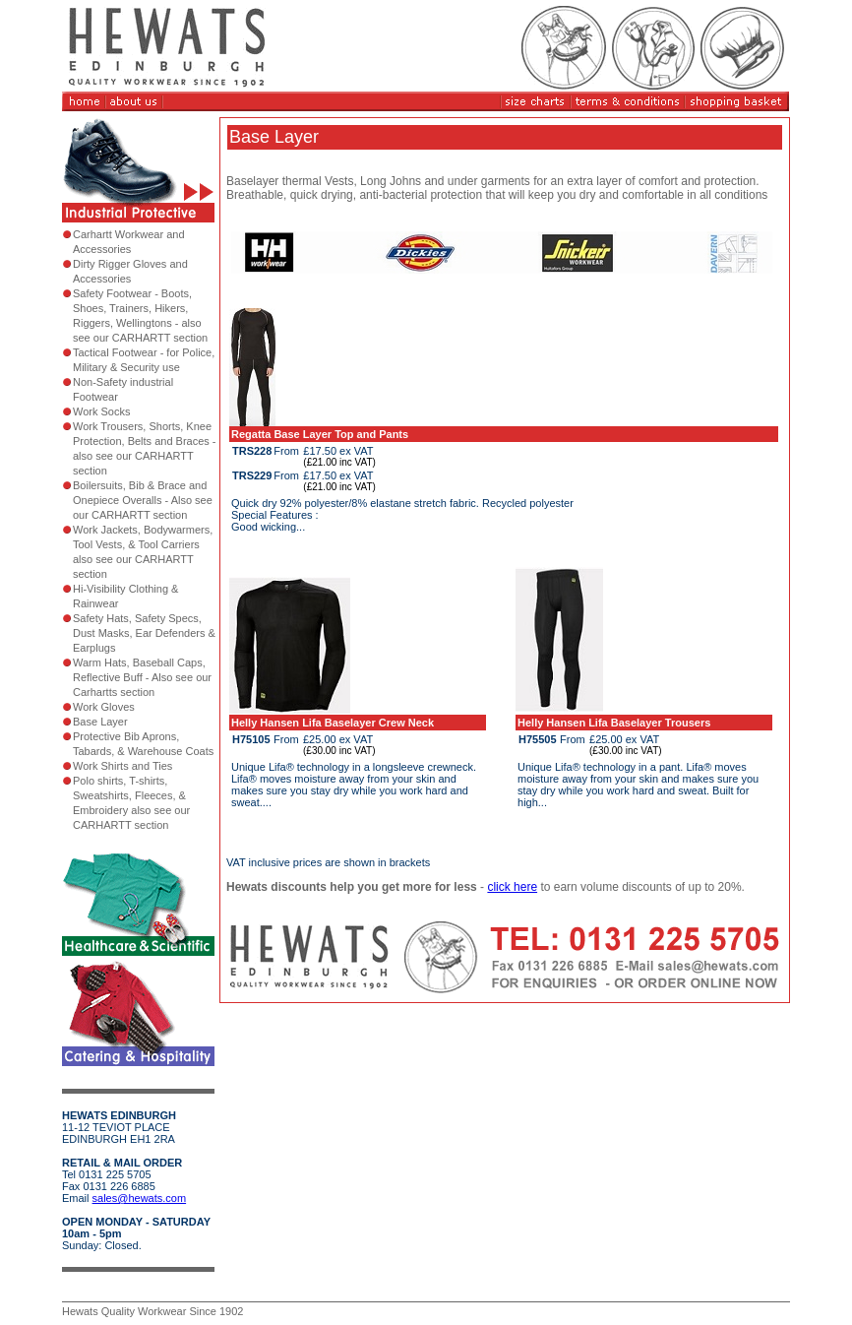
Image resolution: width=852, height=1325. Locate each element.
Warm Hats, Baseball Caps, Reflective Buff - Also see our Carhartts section (142, 677)
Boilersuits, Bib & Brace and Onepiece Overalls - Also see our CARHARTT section (143, 500)
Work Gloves (104, 707)
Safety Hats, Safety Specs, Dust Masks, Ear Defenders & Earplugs (144, 633)
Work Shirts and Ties (122, 766)
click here (512, 887)
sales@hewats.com (139, 1198)
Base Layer (100, 721)
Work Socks (101, 411)
